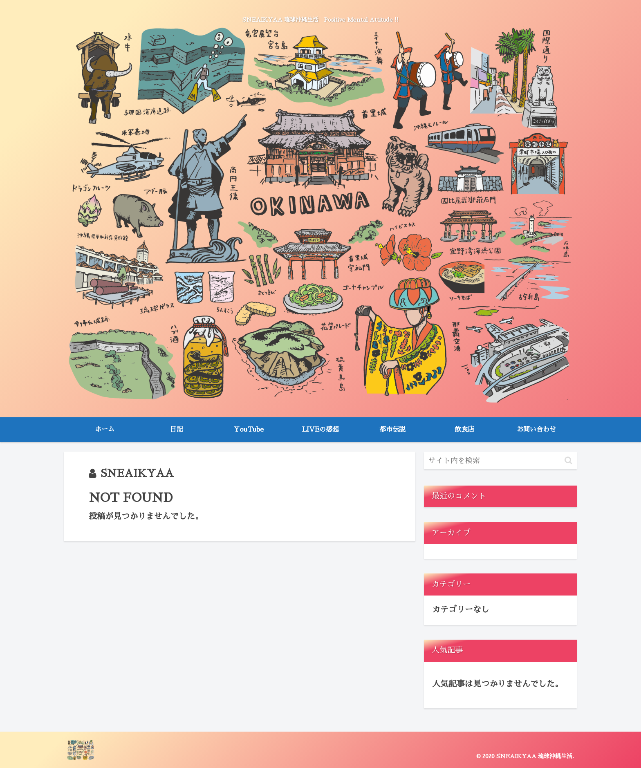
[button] (568, 460)
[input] (500, 460)
